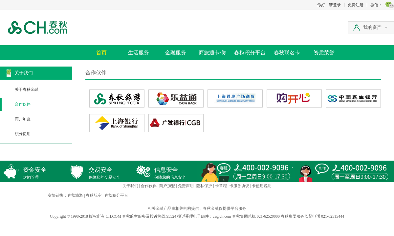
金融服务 (175, 52)
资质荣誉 (324, 52)
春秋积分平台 (250, 52)
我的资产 (375, 27)
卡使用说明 (262, 186)
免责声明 (186, 186)
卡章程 (221, 186)
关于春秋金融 (26, 89)
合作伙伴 (23, 104)
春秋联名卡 (287, 52)
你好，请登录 (329, 5)
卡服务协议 (239, 186)
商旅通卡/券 (212, 52)
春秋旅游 (75, 195)
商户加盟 (23, 119)
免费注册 (355, 5)
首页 (101, 52)
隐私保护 (204, 186)
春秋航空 (93, 195)
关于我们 (130, 186)
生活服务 (138, 52)
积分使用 (23, 133)
